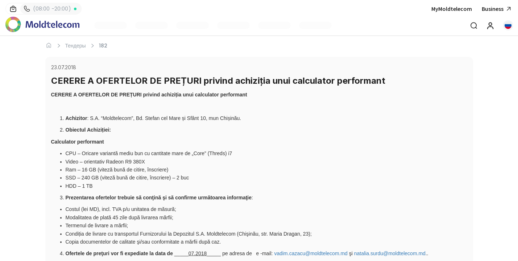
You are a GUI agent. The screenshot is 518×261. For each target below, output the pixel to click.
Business (497, 9)
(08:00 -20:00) (47, 8)
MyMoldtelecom (451, 9)
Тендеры (75, 46)
